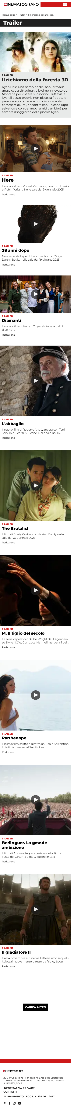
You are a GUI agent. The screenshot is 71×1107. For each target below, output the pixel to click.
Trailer (21, 14)
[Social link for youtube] (19, 1103)
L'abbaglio (13, 423)
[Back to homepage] (13, 1071)
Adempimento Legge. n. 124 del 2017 (29, 1096)
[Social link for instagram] (14, 1103)
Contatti (10, 1091)
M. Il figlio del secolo (23, 633)
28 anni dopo (15, 250)
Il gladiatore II (16, 952)
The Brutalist (15, 528)
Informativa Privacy (19, 1087)
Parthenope (14, 738)
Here (8, 180)
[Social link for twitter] (4, 1103)
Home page (8, 14)
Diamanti (11, 320)
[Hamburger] (65, 4)
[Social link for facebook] (9, 1103)
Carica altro (35, 1007)
